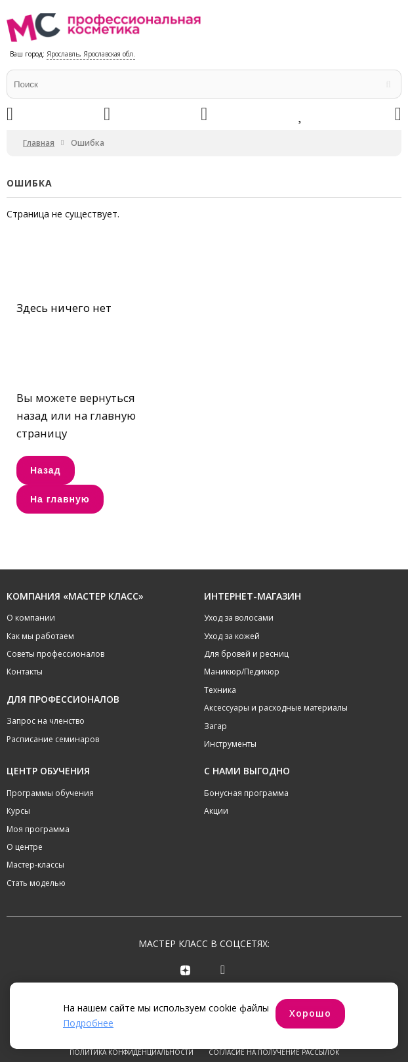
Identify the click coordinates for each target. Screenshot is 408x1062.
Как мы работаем (40, 636)
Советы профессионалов (55, 653)
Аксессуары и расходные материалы (276, 707)
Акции (216, 810)
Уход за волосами (239, 617)
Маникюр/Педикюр (241, 671)
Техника (220, 690)
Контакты (25, 671)
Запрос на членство (46, 720)
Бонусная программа (246, 793)
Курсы (18, 810)
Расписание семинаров (53, 739)
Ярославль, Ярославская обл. (91, 53)
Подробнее (88, 1023)
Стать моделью (36, 883)
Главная (38, 142)
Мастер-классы (35, 864)
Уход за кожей (232, 636)
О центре (25, 846)
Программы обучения (50, 793)
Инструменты (230, 743)
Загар (215, 726)
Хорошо (310, 1013)
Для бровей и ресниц (246, 653)
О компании (31, 617)
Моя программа (38, 829)
